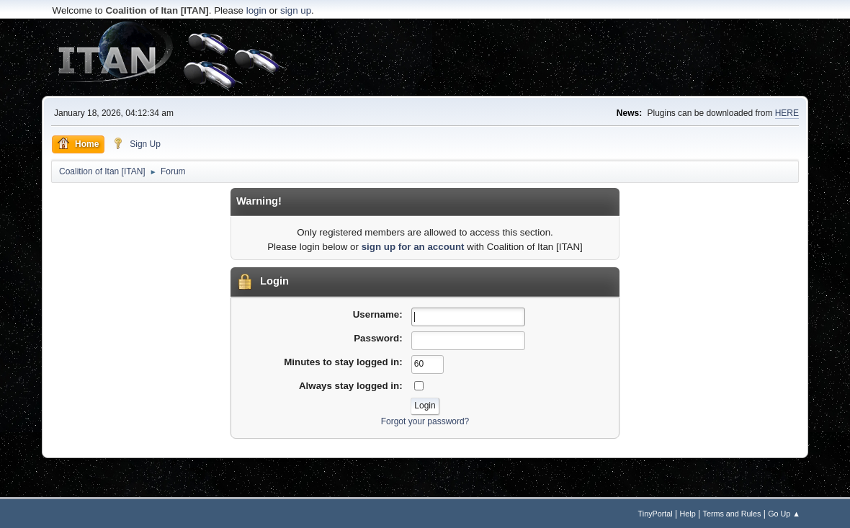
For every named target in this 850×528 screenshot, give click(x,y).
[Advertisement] (425, 57)
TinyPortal (655, 513)
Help (688, 513)
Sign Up (136, 143)
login (256, 10)
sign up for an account (413, 246)
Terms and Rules (732, 513)
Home (78, 143)
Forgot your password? (425, 421)
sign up (295, 10)
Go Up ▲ (784, 513)
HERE (787, 113)
